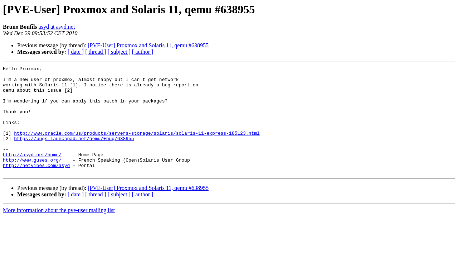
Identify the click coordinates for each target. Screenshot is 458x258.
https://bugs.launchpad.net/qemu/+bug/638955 (74, 153)
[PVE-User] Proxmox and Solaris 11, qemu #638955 (148, 45)
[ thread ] (95, 52)
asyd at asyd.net (57, 27)
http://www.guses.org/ (32, 179)
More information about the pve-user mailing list (59, 232)
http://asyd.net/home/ (32, 172)
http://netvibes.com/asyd (36, 185)
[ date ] (76, 52)
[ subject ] (119, 52)
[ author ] (143, 52)
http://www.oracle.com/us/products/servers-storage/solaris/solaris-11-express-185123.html (136, 147)
